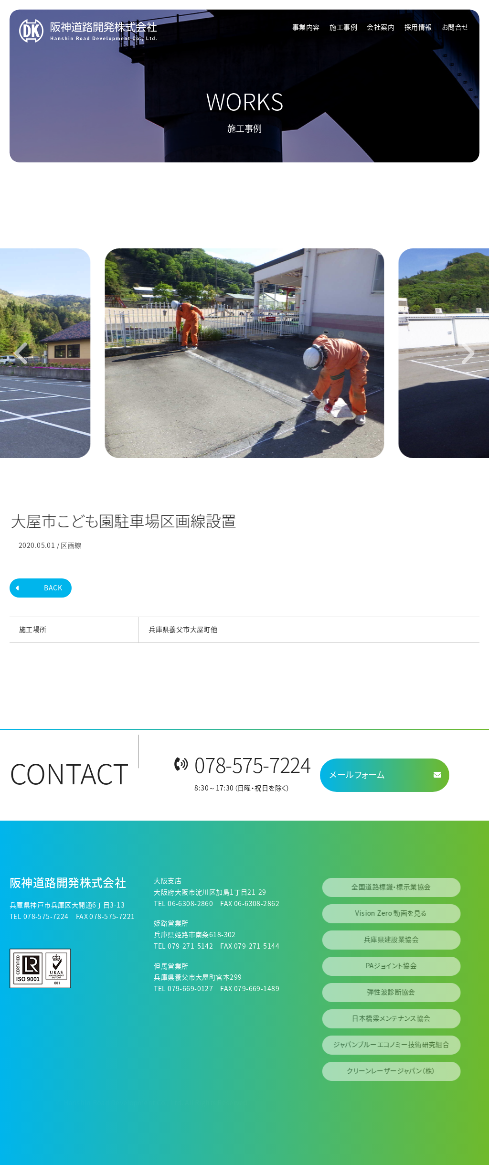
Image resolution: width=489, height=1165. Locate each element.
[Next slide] (467, 353)
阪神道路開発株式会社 (68, 882)
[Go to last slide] (21, 353)
